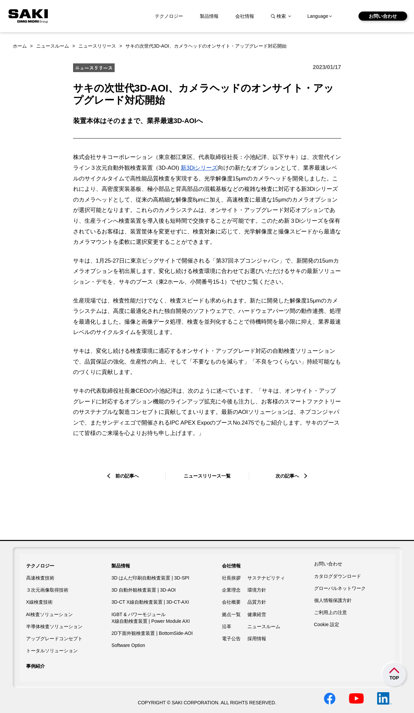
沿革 (226, 626)
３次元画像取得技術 (47, 590)
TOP (394, 677)
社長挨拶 (231, 578)
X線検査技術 (39, 602)
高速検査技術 (40, 578)
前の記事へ (127, 476)
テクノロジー (169, 16)
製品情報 (209, 16)
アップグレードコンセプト (54, 638)
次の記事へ (287, 476)
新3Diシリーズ (199, 168)
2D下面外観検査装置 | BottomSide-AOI (151, 633)
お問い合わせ (383, 16)
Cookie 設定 (326, 624)
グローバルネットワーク (340, 588)
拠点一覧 (231, 614)
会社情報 (244, 16)
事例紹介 (35, 666)
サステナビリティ (266, 578)
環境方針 (256, 590)
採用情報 (256, 638)
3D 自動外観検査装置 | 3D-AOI (143, 590)
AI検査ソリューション (49, 614)
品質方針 (256, 602)
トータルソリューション (52, 650)
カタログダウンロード (337, 576)
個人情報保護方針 (333, 600)
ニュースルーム (52, 46)
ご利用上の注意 (330, 612)
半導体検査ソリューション (54, 626)
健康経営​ (256, 614)
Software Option (128, 645)
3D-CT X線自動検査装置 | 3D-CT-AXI (150, 602)
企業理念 (231, 590)
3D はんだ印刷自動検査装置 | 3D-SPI (150, 578)
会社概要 (231, 602)
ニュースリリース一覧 (207, 476)
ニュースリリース (97, 46)
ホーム (20, 46)
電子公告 (231, 638)
